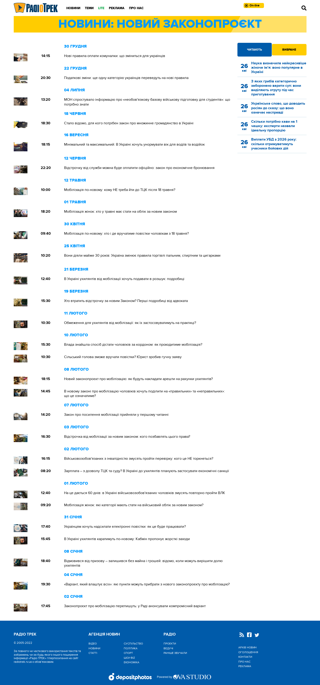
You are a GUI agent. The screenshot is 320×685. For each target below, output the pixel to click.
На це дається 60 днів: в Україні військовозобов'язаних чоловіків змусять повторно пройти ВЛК (144, 493)
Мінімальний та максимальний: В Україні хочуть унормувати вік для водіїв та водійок (134, 144)
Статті (93, 653)
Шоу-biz (129, 657)
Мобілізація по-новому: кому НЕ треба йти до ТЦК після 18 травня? (119, 190)
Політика (130, 648)
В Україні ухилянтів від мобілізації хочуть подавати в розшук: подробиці (124, 279)
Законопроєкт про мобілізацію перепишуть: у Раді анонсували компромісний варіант (135, 606)
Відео (93, 643)
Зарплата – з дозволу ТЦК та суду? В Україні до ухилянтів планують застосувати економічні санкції (146, 471)
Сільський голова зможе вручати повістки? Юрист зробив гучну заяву (123, 357)
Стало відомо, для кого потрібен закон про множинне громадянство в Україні (129, 123)
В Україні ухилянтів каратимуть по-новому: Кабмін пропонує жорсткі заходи (127, 539)
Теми (89, 8)
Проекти (170, 643)
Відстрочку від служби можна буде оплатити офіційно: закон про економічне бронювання (139, 168)
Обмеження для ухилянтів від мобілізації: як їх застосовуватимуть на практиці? (130, 323)
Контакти (245, 656)
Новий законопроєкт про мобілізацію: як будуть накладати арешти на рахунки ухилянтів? (138, 379)
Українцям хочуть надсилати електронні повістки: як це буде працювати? (125, 526)
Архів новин (247, 647)
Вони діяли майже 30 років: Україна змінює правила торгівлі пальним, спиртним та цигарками (142, 255)
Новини (73, 8)
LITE (101, 8)
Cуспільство (133, 643)
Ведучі (168, 648)
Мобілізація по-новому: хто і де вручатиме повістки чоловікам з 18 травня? (126, 233)
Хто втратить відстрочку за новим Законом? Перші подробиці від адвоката (126, 301)
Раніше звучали (175, 653)
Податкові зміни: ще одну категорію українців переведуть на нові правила (126, 78)
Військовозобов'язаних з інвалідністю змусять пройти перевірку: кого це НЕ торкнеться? (138, 458)
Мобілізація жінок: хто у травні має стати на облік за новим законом (120, 211)
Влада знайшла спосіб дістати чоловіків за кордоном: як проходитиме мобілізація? (133, 344)
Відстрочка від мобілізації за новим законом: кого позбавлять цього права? (127, 436)
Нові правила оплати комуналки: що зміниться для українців (114, 56)
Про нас (136, 8)
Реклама (116, 8)
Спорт (128, 653)
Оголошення (248, 652)
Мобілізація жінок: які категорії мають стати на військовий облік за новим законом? (133, 505)
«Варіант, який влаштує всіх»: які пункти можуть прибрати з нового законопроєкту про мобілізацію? (147, 584)
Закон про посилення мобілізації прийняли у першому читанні (116, 414)
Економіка (131, 662)
